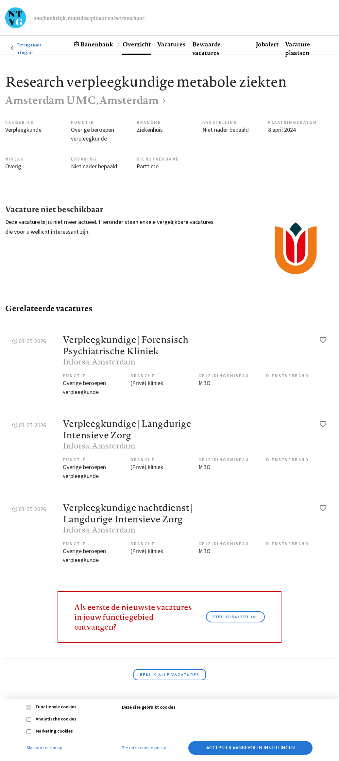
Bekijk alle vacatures (169, 675)
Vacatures (171, 44)
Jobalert (267, 44)
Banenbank (96, 44)
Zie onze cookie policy (144, 748)
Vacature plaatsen (297, 48)
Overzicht (137, 44)
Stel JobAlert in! (235, 617)
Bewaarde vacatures (206, 48)
